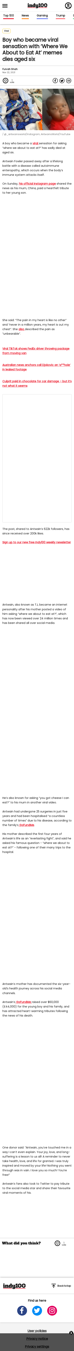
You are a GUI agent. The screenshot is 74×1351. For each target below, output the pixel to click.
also (22, 329)
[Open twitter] (37, 1311)
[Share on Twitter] (62, 80)
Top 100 (8, 15)
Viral (6, 30)
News (25, 15)
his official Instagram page (37, 184)
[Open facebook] (22, 1311)
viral (36, 143)
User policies (37, 1331)
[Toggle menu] (6, 5)
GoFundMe (26, 825)
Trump (60, 15)
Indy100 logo (37, 6)
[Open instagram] (52, 1311)
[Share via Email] (68, 80)
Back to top (61, 1286)
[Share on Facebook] (55, 80)
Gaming (42, 15)
